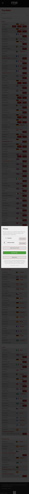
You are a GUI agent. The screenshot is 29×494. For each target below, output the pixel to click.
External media (10, 242)
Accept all (14, 252)
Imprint (17, 265)
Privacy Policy (12, 265)
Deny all (14, 257)
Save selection (14, 248)
